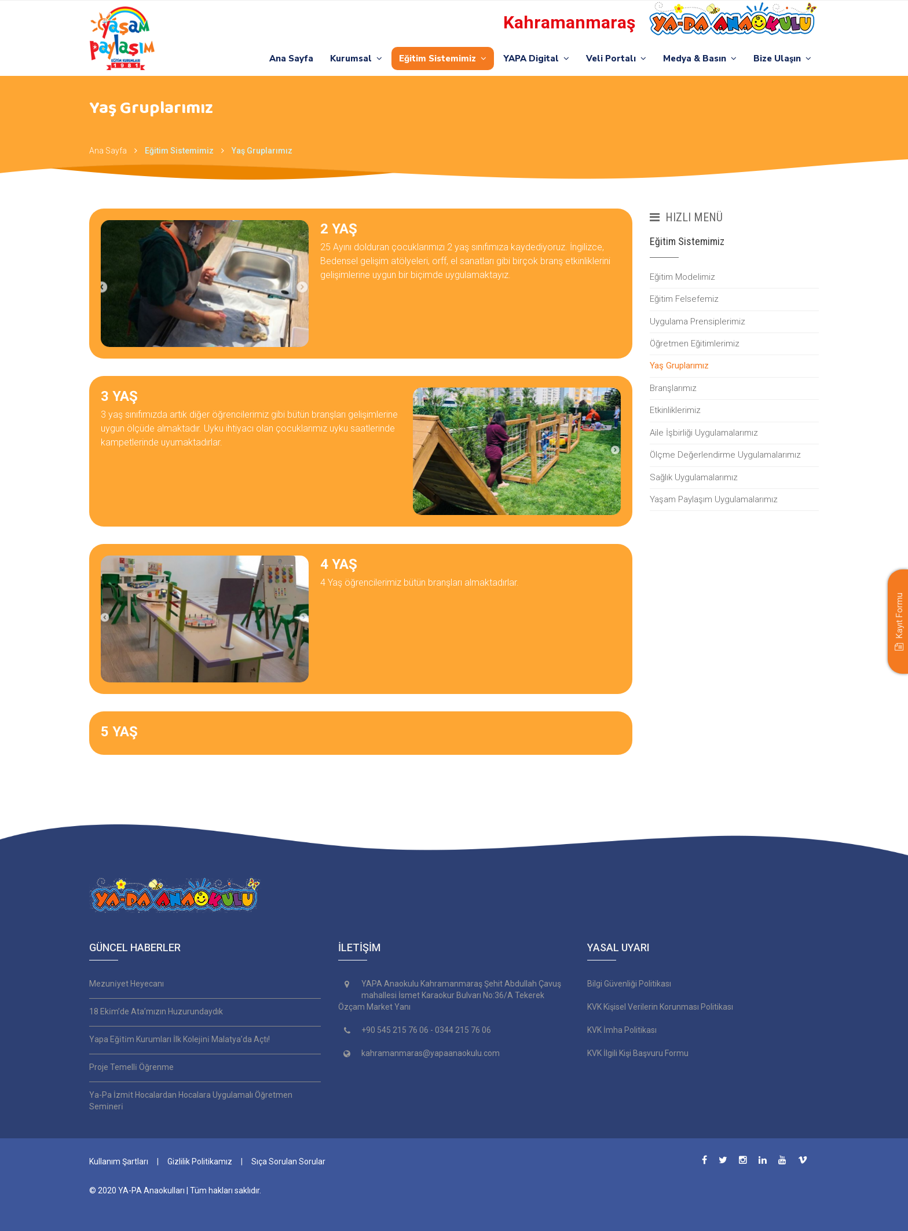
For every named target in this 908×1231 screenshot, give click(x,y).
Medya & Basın (700, 58)
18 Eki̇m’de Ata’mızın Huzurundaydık (156, 1011)
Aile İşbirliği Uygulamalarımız (704, 433)
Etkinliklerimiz (675, 410)
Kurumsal (356, 58)
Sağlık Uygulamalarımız (694, 477)
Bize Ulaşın (782, 58)
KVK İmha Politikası (622, 1030)
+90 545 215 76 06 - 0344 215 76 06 (426, 1030)
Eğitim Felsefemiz (684, 299)
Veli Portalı (616, 58)
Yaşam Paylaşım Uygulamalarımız (714, 499)
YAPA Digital (536, 58)
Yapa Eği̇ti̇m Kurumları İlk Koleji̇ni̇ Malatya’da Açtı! (179, 1039)
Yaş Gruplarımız (262, 150)
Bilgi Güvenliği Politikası (629, 983)
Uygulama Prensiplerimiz (697, 321)
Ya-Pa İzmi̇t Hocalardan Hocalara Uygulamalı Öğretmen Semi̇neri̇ (190, 1100)
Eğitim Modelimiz (682, 277)
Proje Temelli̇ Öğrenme (131, 1067)
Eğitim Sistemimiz (442, 58)
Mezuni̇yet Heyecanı (126, 983)
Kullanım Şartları (118, 1161)
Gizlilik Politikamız (199, 1161)
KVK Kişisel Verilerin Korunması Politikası (660, 1006)
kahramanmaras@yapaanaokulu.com (430, 1053)
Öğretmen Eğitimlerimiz (694, 343)
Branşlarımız (673, 388)
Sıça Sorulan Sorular (288, 1161)
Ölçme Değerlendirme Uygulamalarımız (725, 455)
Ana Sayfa (291, 58)
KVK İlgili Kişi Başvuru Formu (638, 1053)
